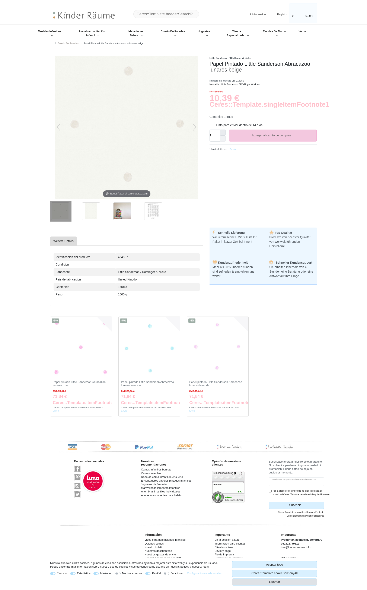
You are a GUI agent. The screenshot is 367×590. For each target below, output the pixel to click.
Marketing (106, 573)
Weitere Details (63, 241)
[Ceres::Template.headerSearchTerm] (166, 14)
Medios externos (132, 573)
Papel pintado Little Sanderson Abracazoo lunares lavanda (215, 384)
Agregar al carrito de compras (282, 135)
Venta (302, 31)
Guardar (274, 582)
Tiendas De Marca (274, 31)
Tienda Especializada (236, 33)
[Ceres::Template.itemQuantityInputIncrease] (223, 133)
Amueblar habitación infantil (92, 33)
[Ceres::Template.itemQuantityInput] (215, 136)
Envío (232, 149)
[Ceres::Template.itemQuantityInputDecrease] (223, 139)
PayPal (156, 573)
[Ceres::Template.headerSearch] (206, 14)
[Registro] (279, 14)
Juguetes (204, 31)
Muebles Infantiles (49, 31)
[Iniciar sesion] (254, 14)
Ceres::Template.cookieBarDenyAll (274, 573)
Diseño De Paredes (173, 31)
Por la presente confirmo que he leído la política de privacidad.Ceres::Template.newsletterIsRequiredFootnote (301, 493)
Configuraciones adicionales (204, 573)
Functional (176, 573)
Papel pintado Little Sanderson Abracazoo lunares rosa (79, 384)
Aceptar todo (274, 564)
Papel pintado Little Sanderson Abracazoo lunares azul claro (147, 384)
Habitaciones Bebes (135, 33)
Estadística (83, 573)
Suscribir (305, 505)
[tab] (63, 241)
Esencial (62, 573)
